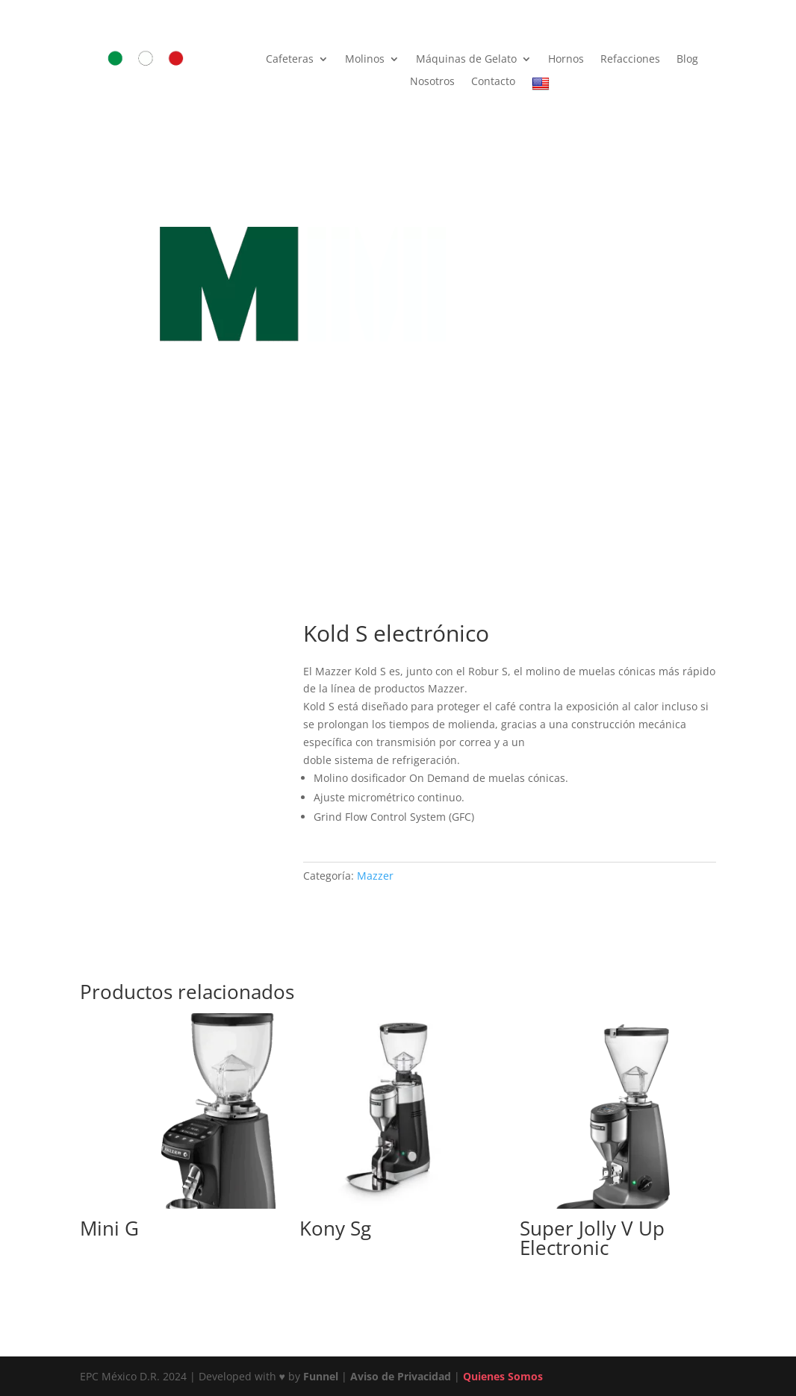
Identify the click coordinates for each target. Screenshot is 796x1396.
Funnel (322, 1376)
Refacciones (630, 60)
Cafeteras (290, 60)
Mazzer (375, 875)
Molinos (365, 60)
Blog (687, 60)
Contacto (493, 82)
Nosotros (432, 82)
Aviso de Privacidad (400, 1376)
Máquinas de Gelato (466, 60)
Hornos (566, 60)
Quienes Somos (503, 1376)
